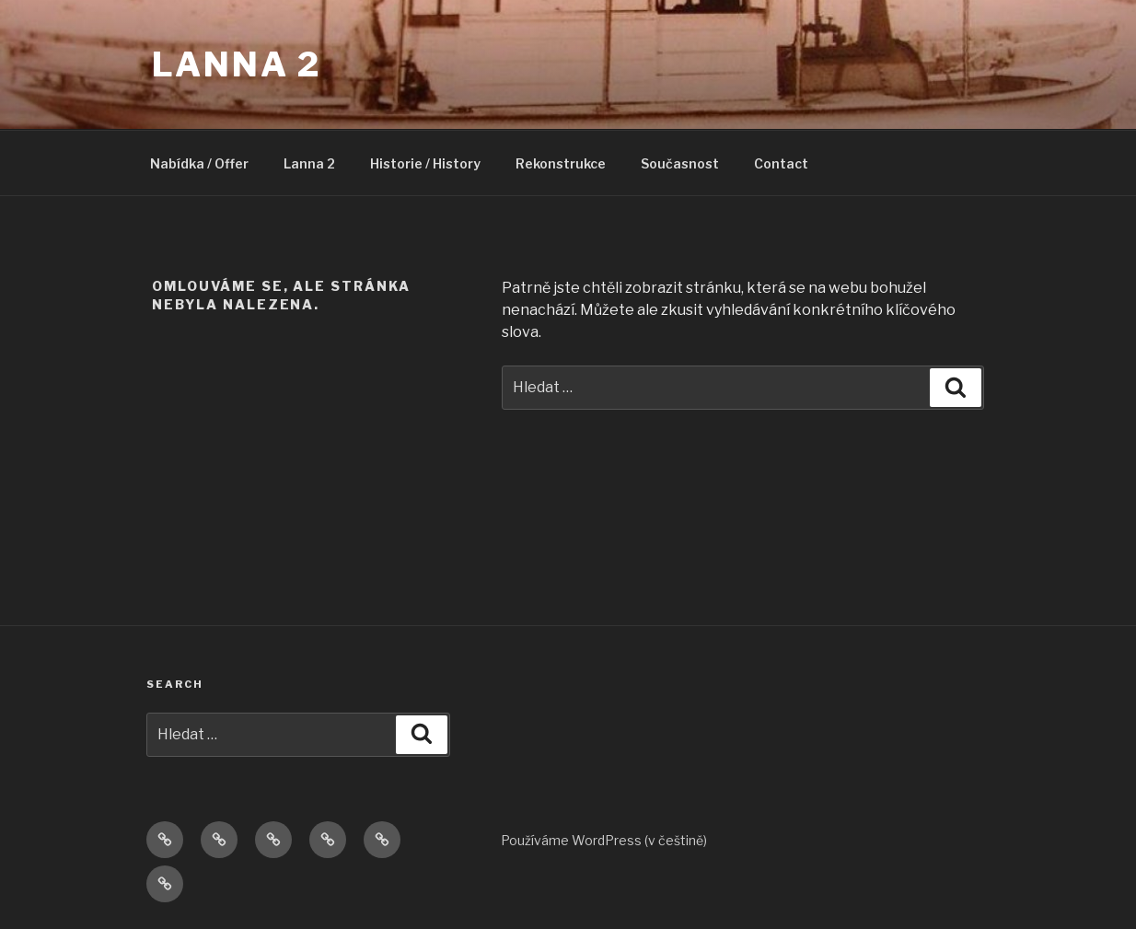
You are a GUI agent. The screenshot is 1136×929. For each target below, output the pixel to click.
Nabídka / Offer (199, 163)
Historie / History (425, 163)
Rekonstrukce (561, 163)
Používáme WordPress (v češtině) (604, 840)
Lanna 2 (236, 64)
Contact (781, 163)
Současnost (680, 163)
